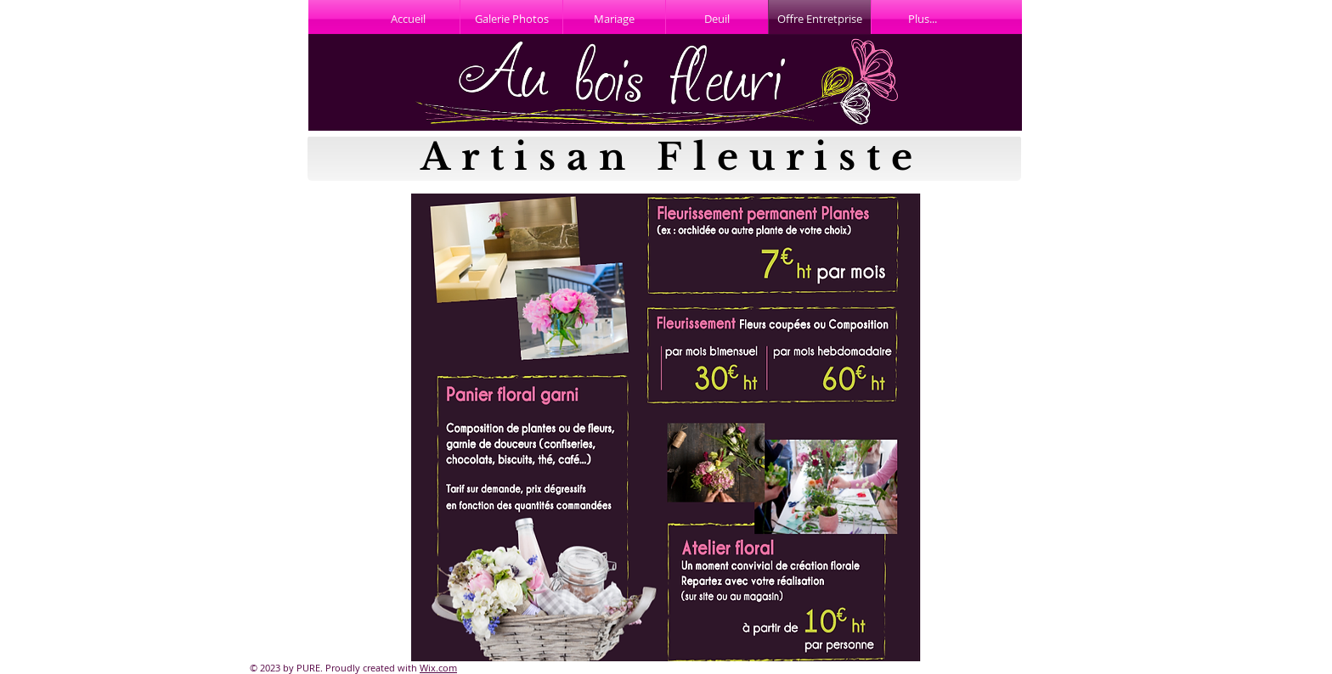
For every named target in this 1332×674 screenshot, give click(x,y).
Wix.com (438, 667)
